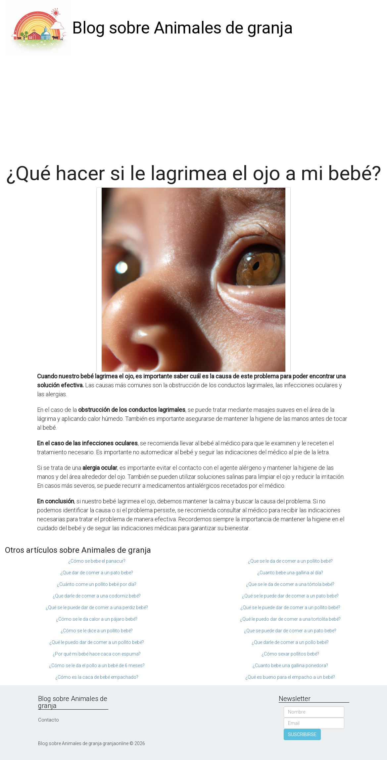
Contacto (48, 720)
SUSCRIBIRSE (302, 734)
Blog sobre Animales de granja (182, 27)
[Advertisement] (193, 106)
